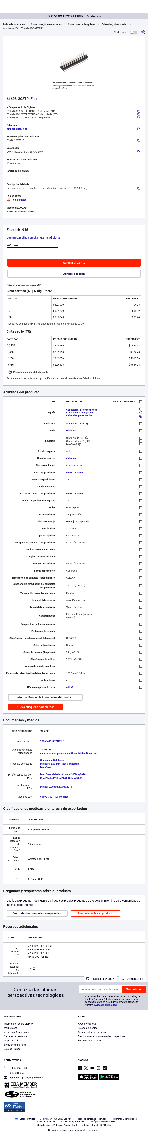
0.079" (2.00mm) (75, 472)
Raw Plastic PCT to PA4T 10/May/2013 (61, 778)
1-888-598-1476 (16, 1068)
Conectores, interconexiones (46, 24)
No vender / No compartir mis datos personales (74, 1130)
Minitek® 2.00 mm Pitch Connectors (59, 763)
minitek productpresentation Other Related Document (68, 753)
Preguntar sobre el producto (95, 913)
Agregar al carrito (74, 262)
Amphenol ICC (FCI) (17, 129)
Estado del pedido (88, 1028)
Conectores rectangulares (81, 24)
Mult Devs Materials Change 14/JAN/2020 (63, 774)
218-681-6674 (15, 1073)
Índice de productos (14, 24)
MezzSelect (46, 767)
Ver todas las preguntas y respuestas (37, 913)
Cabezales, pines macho (114, 24)
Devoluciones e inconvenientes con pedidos (101, 1036)
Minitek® (71, 430)
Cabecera (71, 458)
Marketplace (10, 1028)
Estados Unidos (25, 1119)
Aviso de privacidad (105, 1004)
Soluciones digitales (15, 1044)
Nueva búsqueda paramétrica (35, 707)
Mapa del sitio (11, 1040)
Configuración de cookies (102, 1121)
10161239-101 (48, 749)
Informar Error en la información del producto (45, 697)
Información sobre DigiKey (18, 1023)
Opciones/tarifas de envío (92, 1032)
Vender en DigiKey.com (16, 1032)
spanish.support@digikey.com (23, 1078)
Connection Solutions (52, 760)
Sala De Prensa (12, 1049)
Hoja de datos (16, 199)
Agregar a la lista (74, 273)
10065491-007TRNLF (52, 741)
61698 (69, 687)
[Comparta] (142, 32)
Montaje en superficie (77, 521)
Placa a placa (73, 507)
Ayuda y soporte (87, 1023)
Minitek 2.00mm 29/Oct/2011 (56, 786)
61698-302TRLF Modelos (21, 211)
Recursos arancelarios (90, 1040)
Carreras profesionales (16, 1036)
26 (67, 479)
